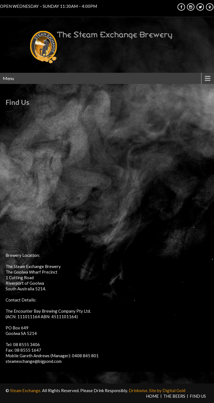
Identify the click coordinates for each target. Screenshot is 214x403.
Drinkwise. (139, 390)
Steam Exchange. (26, 390)
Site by (155, 390)
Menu (8, 78)
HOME (152, 396)
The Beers (174, 396)
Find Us (198, 396)
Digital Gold (173, 390)
